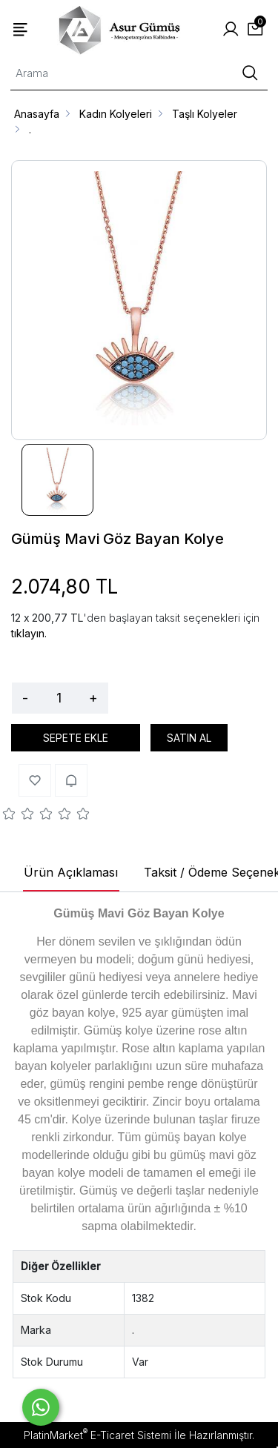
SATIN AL (189, 737)
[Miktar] (58, 698)
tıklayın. (29, 633)
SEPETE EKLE (75, 737)
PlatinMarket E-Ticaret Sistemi (97, 1435)
